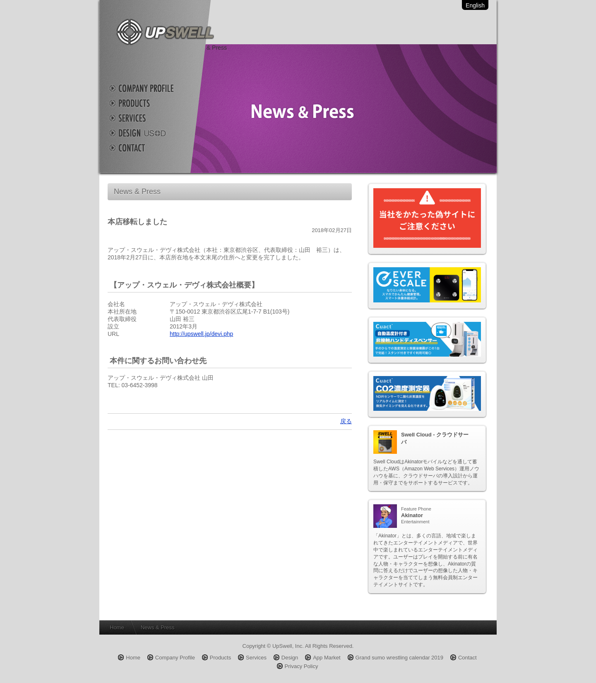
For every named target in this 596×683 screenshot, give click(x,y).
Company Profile (149, 88)
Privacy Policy (301, 666)
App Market (326, 657)
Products (149, 103)
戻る (346, 421)
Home (117, 627)
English (475, 5)
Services (149, 118)
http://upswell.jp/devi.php (201, 334)
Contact (149, 147)
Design (149, 132)
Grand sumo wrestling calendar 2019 (399, 657)
